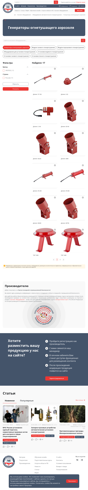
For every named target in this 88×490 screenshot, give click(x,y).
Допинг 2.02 (64, 94)
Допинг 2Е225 (37, 158)
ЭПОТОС (10, 70)
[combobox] (36, 2)
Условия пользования (63, 463)
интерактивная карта (62, 299)
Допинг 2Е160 (65, 126)
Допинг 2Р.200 (37, 191)
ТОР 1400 (63, 255)
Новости (37, 466)
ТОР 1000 (35, 255)
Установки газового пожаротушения (16, 56)
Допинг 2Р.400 (65, 191)
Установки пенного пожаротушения (44, 56)
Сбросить (15, 84)
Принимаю (72, 481)
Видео (37, 473)
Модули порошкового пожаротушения (71, 47)
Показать (16, 89)
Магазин (79, 10)
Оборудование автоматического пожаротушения (47, 15)
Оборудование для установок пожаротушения (19, 52)
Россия (9, 78)
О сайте (58, 457)
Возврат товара (61, 466)
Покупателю (23, 460)
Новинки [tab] (10, 400)
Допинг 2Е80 (64, 158)
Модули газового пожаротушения (43, 47)
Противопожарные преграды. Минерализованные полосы (71, 432)
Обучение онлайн (41, 457)
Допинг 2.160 (37, 126)
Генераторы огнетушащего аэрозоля (16, 47)
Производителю (24, 463)
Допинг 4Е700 (65, 223)
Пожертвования (61, 470)
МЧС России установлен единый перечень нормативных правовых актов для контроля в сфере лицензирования (15, 432)
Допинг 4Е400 (37, 223)
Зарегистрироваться (57, 378)
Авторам (22, 457)
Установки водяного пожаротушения (50, 52)
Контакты (59, 460)
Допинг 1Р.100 (37, 94)
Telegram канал (80, 2)
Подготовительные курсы (43, 460)
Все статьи (80, 400)
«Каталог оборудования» (17, 299)
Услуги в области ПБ (41, 463)
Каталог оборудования (24, 15)
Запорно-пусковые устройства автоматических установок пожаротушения (43, 430)
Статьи (37, 470)
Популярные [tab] (27, 400)
